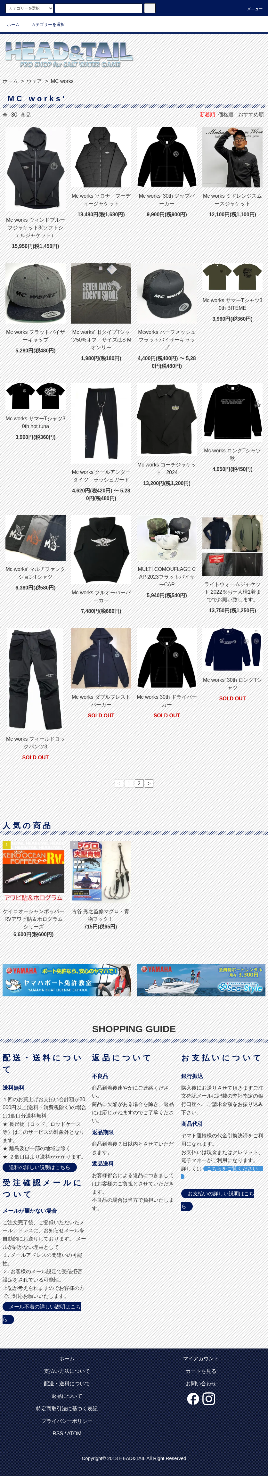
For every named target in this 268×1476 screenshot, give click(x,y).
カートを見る (201, 1371)
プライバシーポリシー (67, 1421)
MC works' (62, 81)
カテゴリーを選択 (44, 24)
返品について (67, 1396)
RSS (58, 1433)
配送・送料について (67, 1383)
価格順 (225, 114)
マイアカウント (201, 1358)
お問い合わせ (201, 1383)
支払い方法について (67, 1371)
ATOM (74, 1433)
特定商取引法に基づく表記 (67, 1408)
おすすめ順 (251, 114)
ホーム (13, 24)
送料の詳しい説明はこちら (39, 1167)
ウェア (33, 81)
